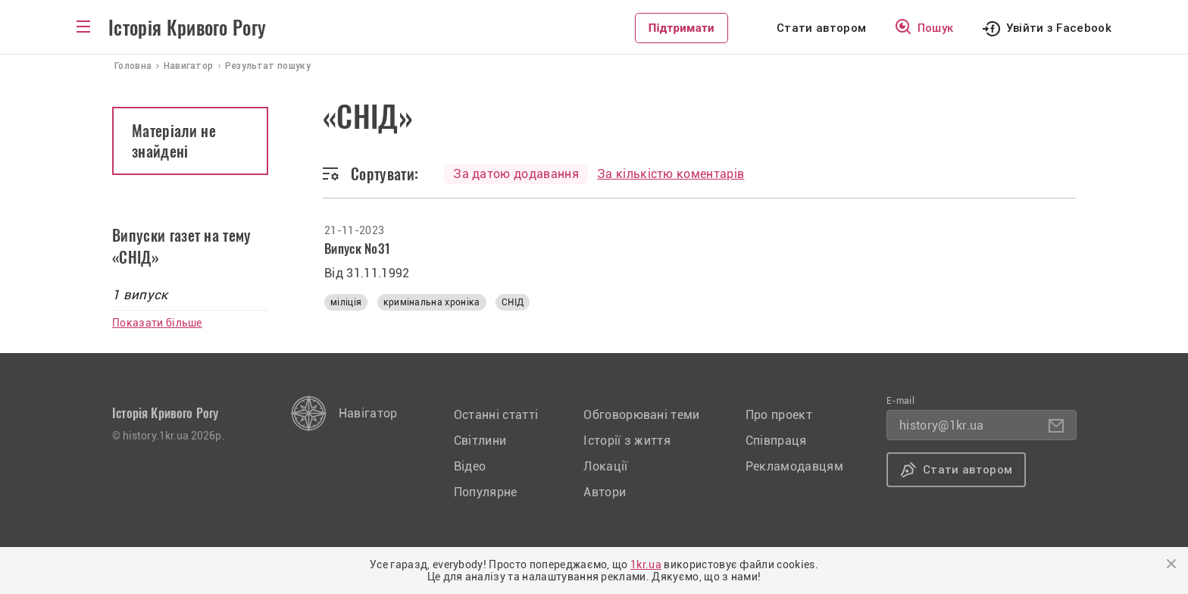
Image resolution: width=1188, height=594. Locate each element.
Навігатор (368, 413)
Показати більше (157, 323)
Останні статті (496, 415)
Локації (605, 466)
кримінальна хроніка (431, 302)
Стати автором (821, 28)
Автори (604, 492)
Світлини (480, 440)
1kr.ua (645, 564)
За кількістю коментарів (670, 174)
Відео (470, 466)
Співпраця (776, 440)
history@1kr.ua (941, 425)
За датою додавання (516, 174)
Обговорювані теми (641, 415)
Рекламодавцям (794, 466)
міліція (345, 302)
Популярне (485, 492)
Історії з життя (627, 440)
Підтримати (681, 28)
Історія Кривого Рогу (187, 28)
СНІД (513, 302)
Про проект (779, 415)
